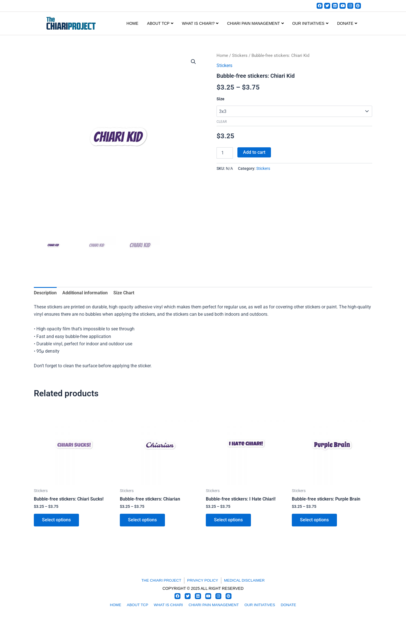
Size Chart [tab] (123, 293)
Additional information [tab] (85, 293)
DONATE (347, 23)
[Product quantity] (225, 153)
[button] (193, 62)
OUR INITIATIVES (310, 23)
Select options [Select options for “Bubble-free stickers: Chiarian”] (142, 521)
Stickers (240, 55)
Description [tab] (45, 293)
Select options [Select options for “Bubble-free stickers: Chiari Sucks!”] (56, 521)
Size (220, 99)
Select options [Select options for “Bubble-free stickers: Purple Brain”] (314, 521)
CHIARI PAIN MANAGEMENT (255, 23)
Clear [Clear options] (222, 122)
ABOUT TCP (160, 23)
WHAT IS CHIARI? (200, 23)
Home (132, 23)
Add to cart (254, 152)
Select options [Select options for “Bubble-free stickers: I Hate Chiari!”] (228, 521)
